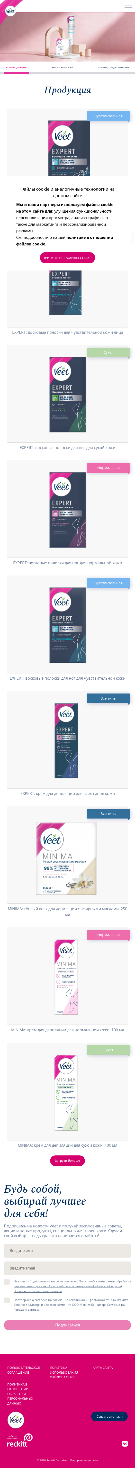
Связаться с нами (110, 1416)
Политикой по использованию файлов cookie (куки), (85, 1286)
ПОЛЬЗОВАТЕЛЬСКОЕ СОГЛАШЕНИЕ (23, 1370)
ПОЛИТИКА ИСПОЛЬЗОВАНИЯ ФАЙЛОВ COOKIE (64, 1372)
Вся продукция (16, 67)
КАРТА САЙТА (102, 1367)
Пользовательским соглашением (38, 1291)
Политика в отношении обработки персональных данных (20, 1393)
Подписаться (67, 1325)
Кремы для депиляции (113, 67)
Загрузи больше (67, 1160)
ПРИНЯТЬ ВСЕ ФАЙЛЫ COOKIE (67, 257)
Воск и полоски (62, 67)
